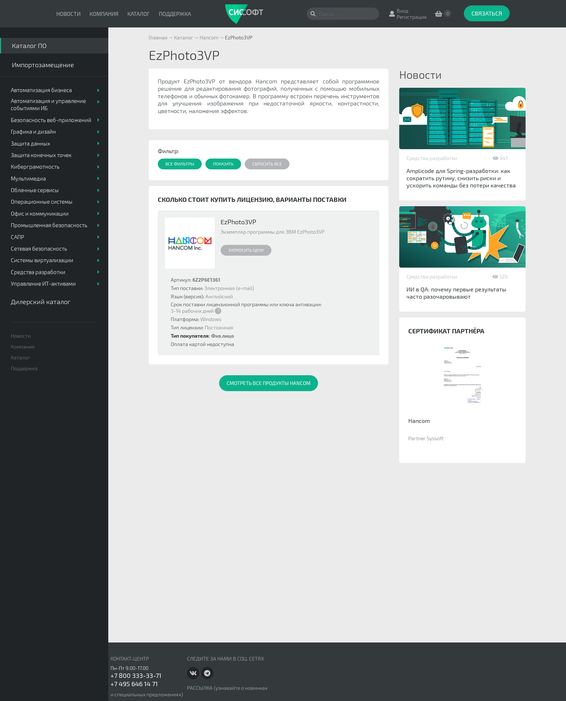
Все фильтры (179, 163)
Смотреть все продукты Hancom (268, 383)
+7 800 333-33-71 (135, 675)
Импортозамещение (43, 65)
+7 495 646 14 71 (134, 684)
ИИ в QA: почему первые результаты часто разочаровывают (456, 293)
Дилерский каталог (40, 302)
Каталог (138, 13)
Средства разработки (431, 158)
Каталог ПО (29, 45)
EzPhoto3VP (238, 222)
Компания (104, 13)
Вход (402, 11)
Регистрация (412, 17)
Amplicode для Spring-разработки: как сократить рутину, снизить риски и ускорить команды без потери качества (461, 178)
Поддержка (175, 13)
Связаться (486, 13)
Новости (68, 13)
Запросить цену (246, 249)
